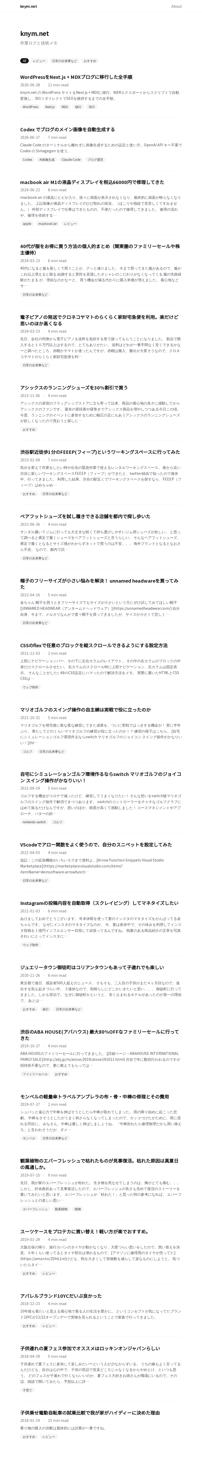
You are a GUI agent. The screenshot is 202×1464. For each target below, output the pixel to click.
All (24, 60)
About (176, 6)
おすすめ (90, 60)
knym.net (28, 6)
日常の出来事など (64, 60)
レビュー (39, 60)
